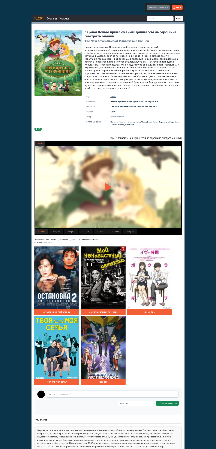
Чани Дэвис (146, 122)
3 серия (71, 231)
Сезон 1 (40, 143)
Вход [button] (177, 7)
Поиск (179, 18)
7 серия (130, 231)
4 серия (85, 231)
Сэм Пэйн (129, 125)
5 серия (100, 231)
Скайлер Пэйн (134, 122)
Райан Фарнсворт (160, 122)
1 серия (41, 231)
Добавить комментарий (167, 310)
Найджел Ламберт (118, 122)
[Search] (160, 18)
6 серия (115, 231)
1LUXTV (38, 18)
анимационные (117, 117)
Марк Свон (174, 122)
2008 (113, 96)
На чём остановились (158, 7)
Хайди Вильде (117, 125)
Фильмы (64, 18)
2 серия (56, 231)
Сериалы (52, 18)
